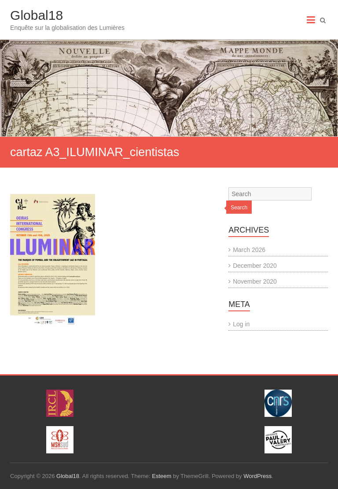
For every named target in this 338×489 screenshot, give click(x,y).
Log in (241, 324)
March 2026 (249, 249)
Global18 (36, 15)
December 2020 (255, 265)
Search (239, 207)
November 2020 (255, 281)
